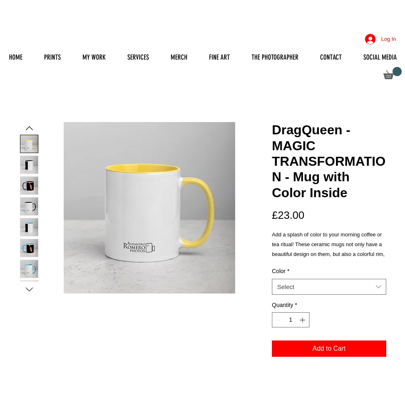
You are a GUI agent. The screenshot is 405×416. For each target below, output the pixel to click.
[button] (392, 73)
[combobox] (329, 287)
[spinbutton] (290, 320)
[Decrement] (278, 320)
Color (280, 271)
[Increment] (303, 320)
